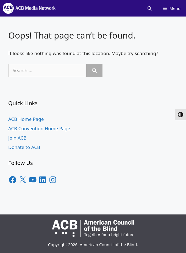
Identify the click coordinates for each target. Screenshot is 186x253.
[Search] (94, 70)
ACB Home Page (26, 119)
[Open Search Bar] (149, 8)
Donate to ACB (24, 147)
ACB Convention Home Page (39, 128)
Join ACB (17, 138)
